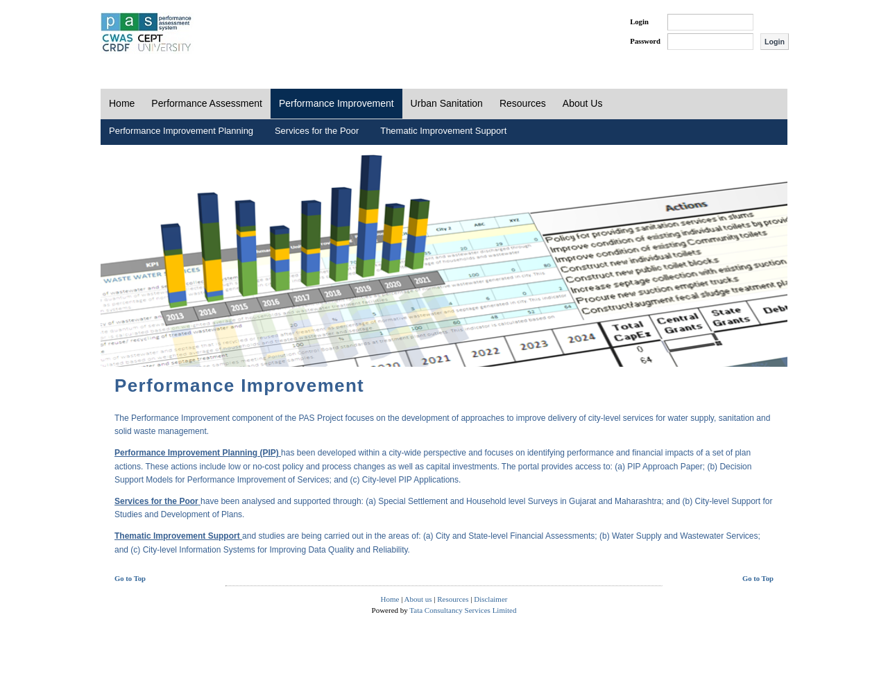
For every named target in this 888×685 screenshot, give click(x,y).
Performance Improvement (336, 103)
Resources (523, 103)
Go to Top (130, 578)
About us (418, 599)
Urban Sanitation (447, 103)
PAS (147, 33)
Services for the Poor (317, 130)
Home (122, 103)
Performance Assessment (206, 103)
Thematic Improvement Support (443, 130)
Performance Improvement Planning (181, 130)
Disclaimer (490, 599)
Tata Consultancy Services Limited (462, 610)
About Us (583, 103)
